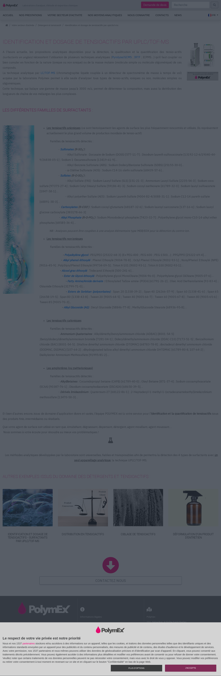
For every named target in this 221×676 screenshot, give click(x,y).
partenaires (29, 643)
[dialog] (110, 649)
